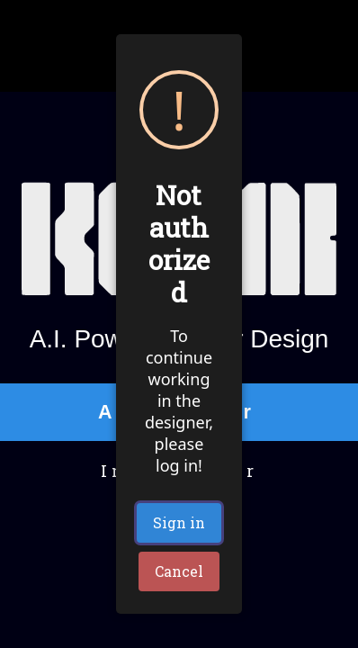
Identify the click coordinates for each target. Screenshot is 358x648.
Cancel (179, 571)
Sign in (179, 522)
